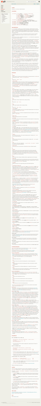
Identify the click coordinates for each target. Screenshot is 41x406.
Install (2, 10)
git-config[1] (20, 184)
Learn (2, 6)
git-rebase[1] (30, 325)
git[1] (16, 396)
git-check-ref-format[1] (15, 392)
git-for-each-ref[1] (28, 129)
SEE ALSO (3, 21)
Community (3, 11)
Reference (3, 9)
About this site (4, 402)
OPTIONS (3, 17)
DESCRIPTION (4, 16)
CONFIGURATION (4, 18)
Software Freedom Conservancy (36, 402)
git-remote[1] (24, 392)
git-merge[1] (21, 318)
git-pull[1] (15, 184)
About (2, 5)
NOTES (3, 20)
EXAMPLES (3, 19)
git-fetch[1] (20, 392)
